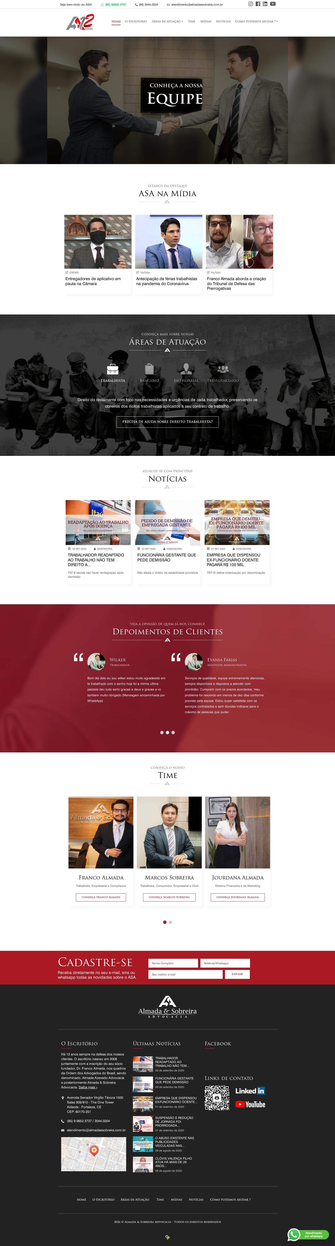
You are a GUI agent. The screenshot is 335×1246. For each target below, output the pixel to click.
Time (191, 21)
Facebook (258, 4)
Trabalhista (112, 381)
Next (268, 684)
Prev (70, 684)
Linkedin (265, 4)
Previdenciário (223, 381)
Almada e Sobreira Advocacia (81, 22)
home (116, 21)
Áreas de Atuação (166, 21)
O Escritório (136, 21)
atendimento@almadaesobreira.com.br (197, 4)
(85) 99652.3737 (115, 4)
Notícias (223, 21)
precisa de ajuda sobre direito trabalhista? (167, 422)
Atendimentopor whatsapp (314, 1234)
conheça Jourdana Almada (237, 897)
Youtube (273, 4)
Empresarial (186, 381)
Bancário (149, 381)
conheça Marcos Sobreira (169, 897)
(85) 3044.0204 (148, 4)
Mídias (206, 21)
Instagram (251, 4)
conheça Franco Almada (101, 897)
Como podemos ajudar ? (255, 21)
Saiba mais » (88, 1087)
